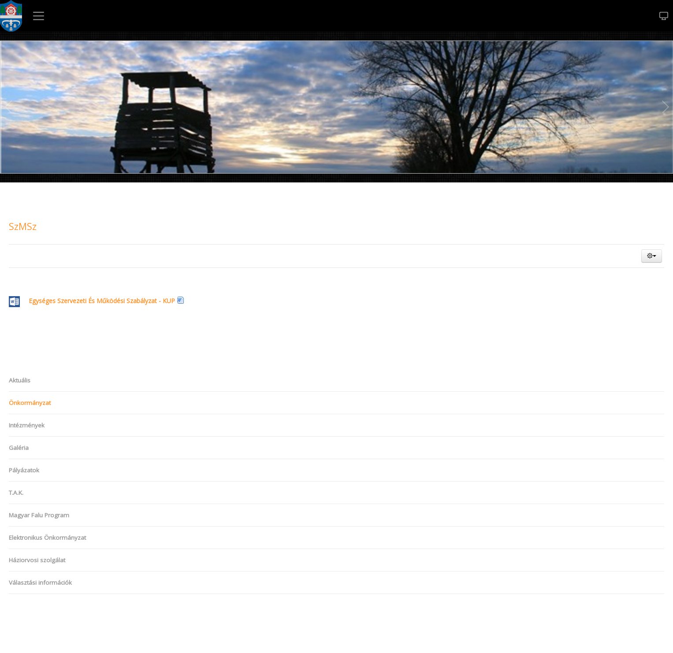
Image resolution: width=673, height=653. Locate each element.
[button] (651, 256)
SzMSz (23, 226)
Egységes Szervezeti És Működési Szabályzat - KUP (92, 301)
